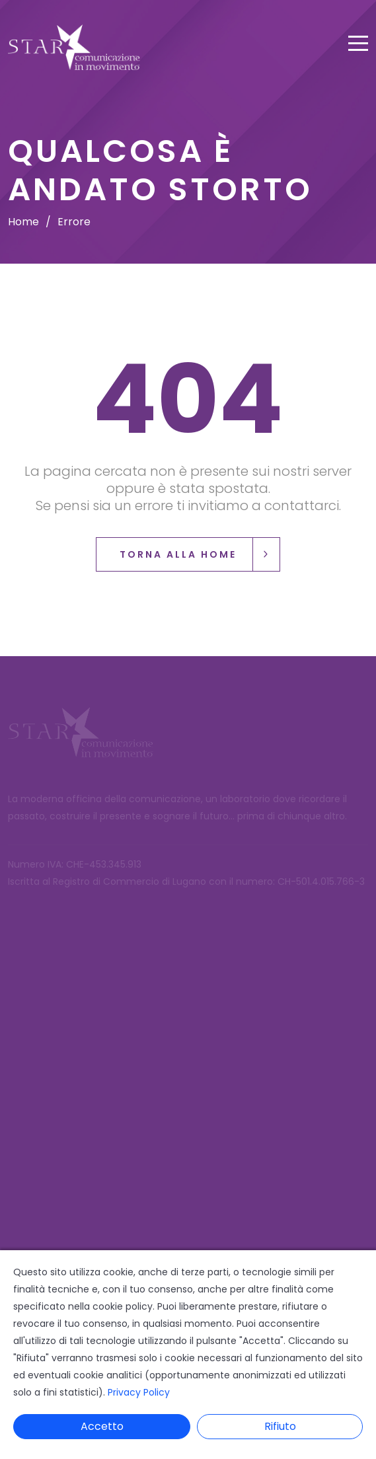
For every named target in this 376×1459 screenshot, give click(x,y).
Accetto (102, 1426)
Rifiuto (280, 1426)
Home (23, 221)
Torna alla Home (200, 554)
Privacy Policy (139, 1392)
